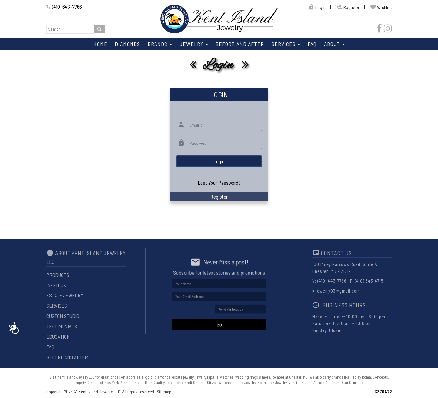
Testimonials (61, 326)
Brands (160, 44)
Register (347, 7)
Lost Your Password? (219, 182)
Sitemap (164, 391)
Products (57, 275)
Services (286, 44)
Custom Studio (62, 316)
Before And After (240, 44)
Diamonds (127, 44)
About (334, 44)
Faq (312, 44)
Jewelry (193, 44)
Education (58, 336)
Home (100, 44)
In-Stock (56, 285)
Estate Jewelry (64, 295)
